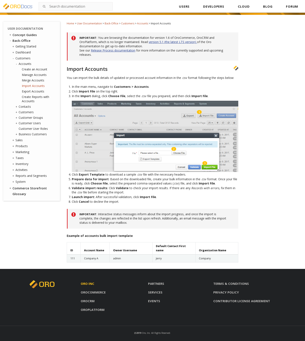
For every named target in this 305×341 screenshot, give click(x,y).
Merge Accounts (33, 80)
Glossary (19, 194)
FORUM (292, 6)
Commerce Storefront (28, 188)
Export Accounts (33, 91)
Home (70, 23)
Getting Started (24, 46)
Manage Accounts (34, 75)
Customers (127, 23)
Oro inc (87, 283)
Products (20, 146)
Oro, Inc (146, 332)
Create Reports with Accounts (35, 99)
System (19, 182)
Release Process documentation (113, 50)
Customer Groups (30, 118)
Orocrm (88, 301)
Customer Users (29, 123)
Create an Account (34, 69)
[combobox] (75, 6)
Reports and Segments (30, 176)
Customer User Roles (33, 129)
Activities (20, 170)
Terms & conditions (231, 283)
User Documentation (89, 23)
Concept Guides (23, 35)
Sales (18, 140)
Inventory (20, 164)
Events (154, 301)
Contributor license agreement (241, 301)
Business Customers (32, 134)
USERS (184, 6)
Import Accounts (33, 86)
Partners (156, 283)
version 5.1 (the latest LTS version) (173, 42)
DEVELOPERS (213, 6)
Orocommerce (93, 292)
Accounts (142, 23)
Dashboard (22, 52)
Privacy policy (226, 292)
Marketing (21, 152)
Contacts (24, 107)
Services (155, 292)
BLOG (267, 6)
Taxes (18, 158)
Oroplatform (93, 309)
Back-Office (111, 23)
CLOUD (244, 6)
